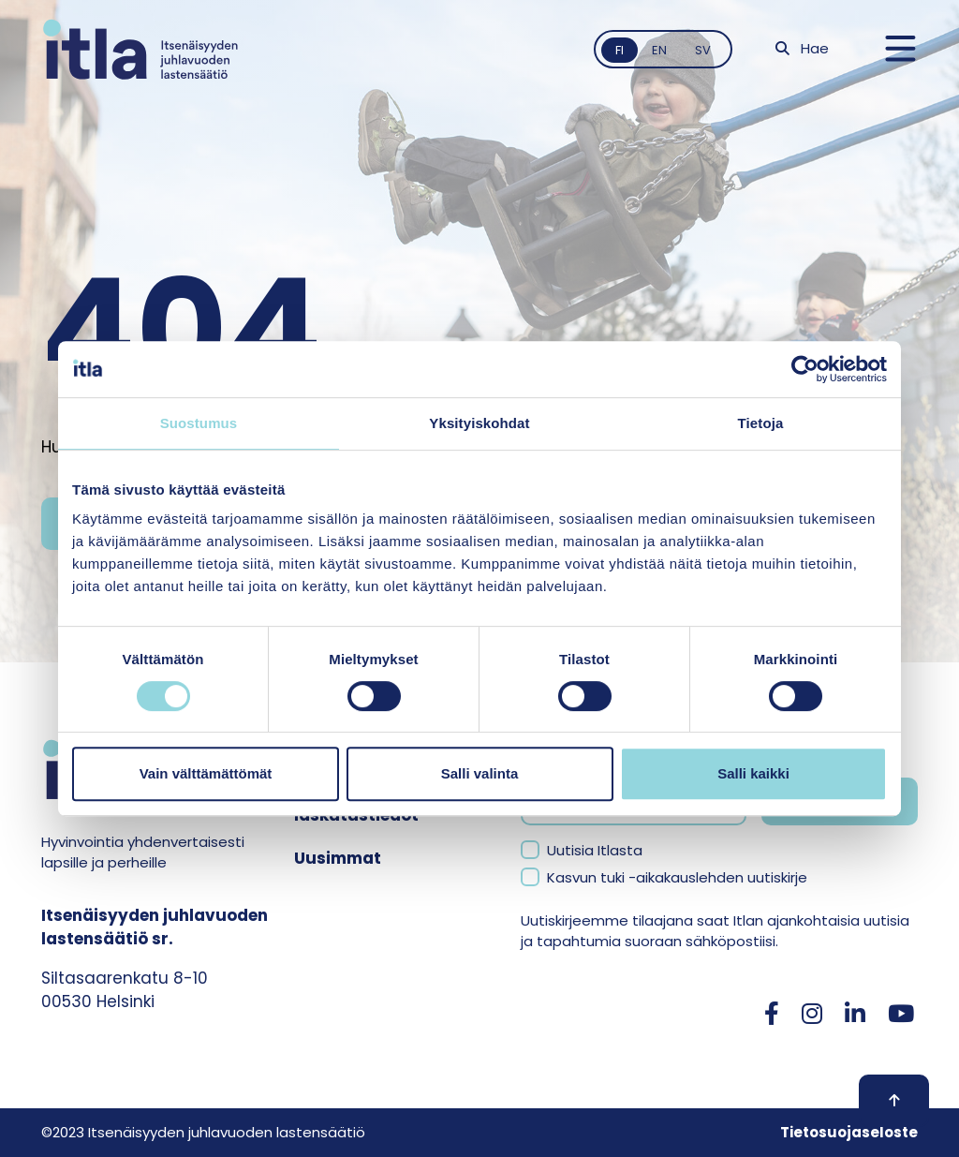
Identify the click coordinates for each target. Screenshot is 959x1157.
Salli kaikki (753, 773)
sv (703, 50)
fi (619, 50)
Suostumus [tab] (199, 423)
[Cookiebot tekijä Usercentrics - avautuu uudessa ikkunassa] (805, 369)
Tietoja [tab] (761, 423)
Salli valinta (480, 773)
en (659, 50)
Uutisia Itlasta (594, 850)
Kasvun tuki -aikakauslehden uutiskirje (677, 877)
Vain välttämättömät (206, 773)
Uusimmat (337, 858)
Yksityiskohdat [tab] (479, 423)
